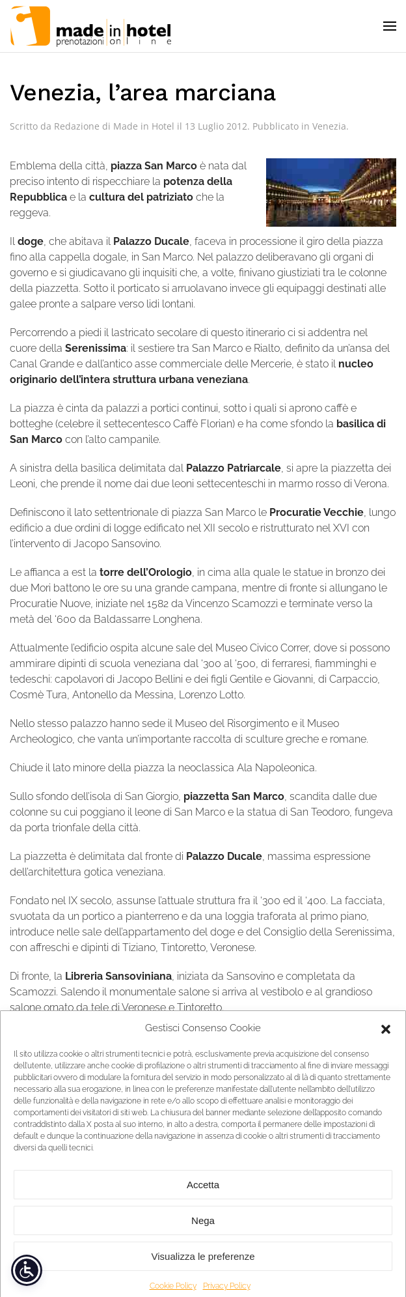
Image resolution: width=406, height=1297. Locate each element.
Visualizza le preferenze (203, 1265)
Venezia (329, 126)
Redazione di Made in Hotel (114, 126)
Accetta (203, 1193)
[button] (385, 1037)
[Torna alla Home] (91, 26)
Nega (203, 1229)
